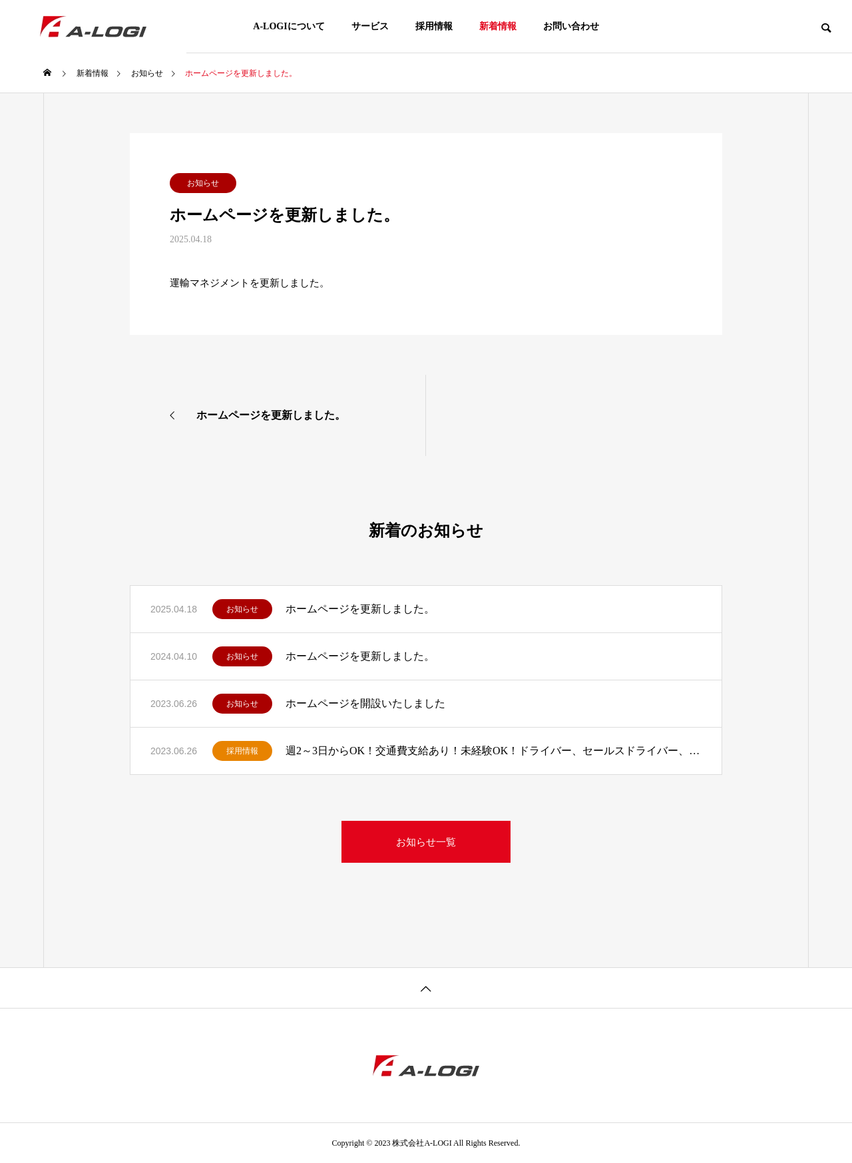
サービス (370, 26)
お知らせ (203, 183)
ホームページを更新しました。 (360, 608)
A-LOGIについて (288, 26)
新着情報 (498, 26)
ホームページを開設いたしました (365, 703)
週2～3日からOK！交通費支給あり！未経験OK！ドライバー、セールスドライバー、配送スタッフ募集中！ (494, 750)
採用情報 (434, 26)
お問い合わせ (571, 26)
